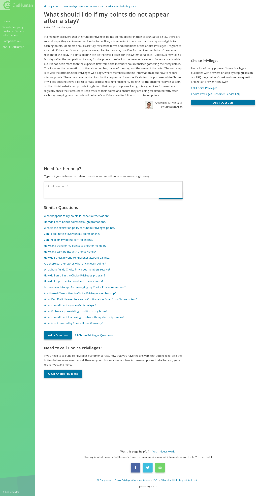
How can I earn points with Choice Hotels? (70, 251)
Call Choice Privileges (204, 88)
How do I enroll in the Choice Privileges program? (74, 275)
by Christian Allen (172, 107)
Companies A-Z (11, 41)
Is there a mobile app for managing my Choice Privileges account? (85, 287)
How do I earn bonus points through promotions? (75, 222)
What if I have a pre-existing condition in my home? (75, 311)
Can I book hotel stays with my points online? (72, 234)
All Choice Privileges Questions (94, 335)
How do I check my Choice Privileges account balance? (77, 257)
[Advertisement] (113, 137)
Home (6, 21)
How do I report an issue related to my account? (73, 281)
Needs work (167, 451)
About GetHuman (13, 47)
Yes (155, 451)
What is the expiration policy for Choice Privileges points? (79, 228)
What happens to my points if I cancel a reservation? (76, 216)
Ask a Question (58, 335)
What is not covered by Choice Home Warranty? (73, 323)
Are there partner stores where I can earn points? (75, 263)
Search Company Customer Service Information (13, 31)
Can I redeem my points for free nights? (68, 240)
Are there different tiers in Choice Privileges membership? (80, 293)
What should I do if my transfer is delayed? (70, 305)
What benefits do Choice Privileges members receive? (77, 269)
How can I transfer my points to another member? (75, 246)
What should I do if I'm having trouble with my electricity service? (84, 317)
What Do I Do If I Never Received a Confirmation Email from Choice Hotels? (90, 299)
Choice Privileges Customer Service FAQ (215, 94)
